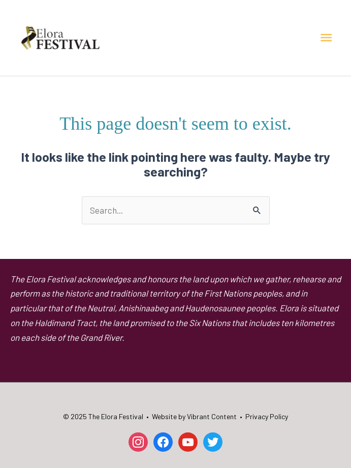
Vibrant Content (212, 416)
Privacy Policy (266, 416)
